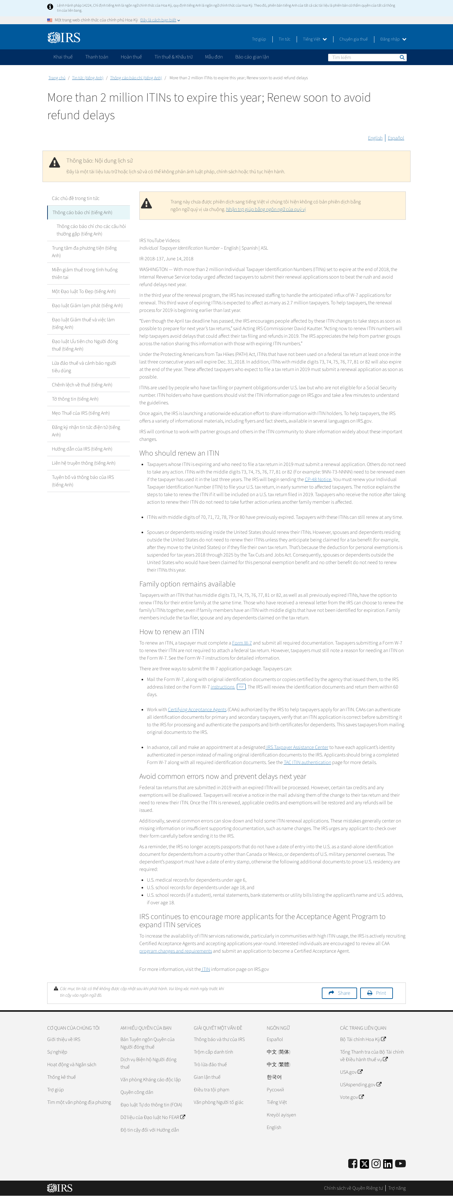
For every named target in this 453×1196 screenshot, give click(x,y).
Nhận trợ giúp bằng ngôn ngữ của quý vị (266, 209)
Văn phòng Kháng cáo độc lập (150, 1079)
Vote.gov (352, 1097)
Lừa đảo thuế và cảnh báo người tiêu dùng (84, 367)
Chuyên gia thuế (353, 39)
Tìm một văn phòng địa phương (79, 1102)
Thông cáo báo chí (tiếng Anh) (136, 78)
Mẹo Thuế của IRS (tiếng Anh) (81, 413)
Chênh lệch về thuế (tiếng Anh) (82, 384)
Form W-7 (242, 643)
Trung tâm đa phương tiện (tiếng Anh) (84, 252)
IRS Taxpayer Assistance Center (297, 747)
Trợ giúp (259, 39)
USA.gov (351, 1072)
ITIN (205, 969)
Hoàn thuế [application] (131, 56)
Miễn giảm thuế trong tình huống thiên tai (85, 273)
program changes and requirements (175, 951)
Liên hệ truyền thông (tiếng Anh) (83, 463)
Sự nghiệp (57, 1052)
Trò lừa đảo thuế (210, 1064)
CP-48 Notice (318, 479)
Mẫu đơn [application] (214, 56)
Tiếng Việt (315, 39)
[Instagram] (376, 1164)
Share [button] (344, 993)
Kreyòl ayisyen (281, 1114)
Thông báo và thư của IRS (219, 1039)
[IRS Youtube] (400, 1164)
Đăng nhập (393, 39)
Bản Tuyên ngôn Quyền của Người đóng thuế (147, 1043)
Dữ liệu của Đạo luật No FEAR (152, 1117)
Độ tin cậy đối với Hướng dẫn (149, 1130)
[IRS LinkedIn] (388, 1166)
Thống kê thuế (61, 1077)
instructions (228, 687)
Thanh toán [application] (96, 56)
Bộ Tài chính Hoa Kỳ (363, 1039)
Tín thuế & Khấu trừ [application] (173, 56)
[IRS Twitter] (364, 1166)
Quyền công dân (136, 1092)
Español (396, 138)
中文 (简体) (278, 1052)
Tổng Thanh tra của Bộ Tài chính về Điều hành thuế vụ (372, 1056)
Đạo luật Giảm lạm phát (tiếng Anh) (87, 305)
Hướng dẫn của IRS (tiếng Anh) (82, 449)
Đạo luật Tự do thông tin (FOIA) (151, 1104)
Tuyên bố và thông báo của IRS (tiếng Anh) (83, 481)
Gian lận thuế (207, 1077)
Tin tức (284, 39)
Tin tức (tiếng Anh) (87, 78)
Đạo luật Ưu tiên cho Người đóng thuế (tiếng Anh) (85, 345)
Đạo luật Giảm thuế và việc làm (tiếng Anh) (83, 323)
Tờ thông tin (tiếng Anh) (75, 399)
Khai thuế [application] (63, 56)
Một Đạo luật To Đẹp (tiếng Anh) (84, 291)
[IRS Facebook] (352, 1164)
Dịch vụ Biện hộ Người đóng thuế (148, 1063)
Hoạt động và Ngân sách (71, 1064)
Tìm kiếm (401, 57)
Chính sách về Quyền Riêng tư (353, 1188)
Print (381, 993)
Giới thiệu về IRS (63, 1039)
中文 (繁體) (278, 1064)
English (375, 138)
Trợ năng (397, 1188)
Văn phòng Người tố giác (218, 1102)
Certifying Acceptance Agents (197, 709)
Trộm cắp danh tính (213, 1052)
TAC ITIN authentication (307, 762)
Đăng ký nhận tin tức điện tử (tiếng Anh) (86, 431)
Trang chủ (56, 78)
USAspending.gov (360, 1084)
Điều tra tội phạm (211, 1089)
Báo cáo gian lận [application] (252, 56)
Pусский (275, 1089)
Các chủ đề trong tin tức (75, 198)
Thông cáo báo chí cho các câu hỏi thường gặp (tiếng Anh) (91, 230)
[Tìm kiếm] (367, 57)
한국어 (274, 1077)
